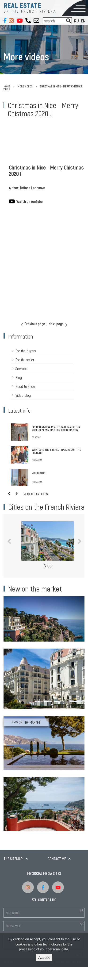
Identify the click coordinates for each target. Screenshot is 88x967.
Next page (56, 324)
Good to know (25, 386)
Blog (18, 377)
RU (76, 20)
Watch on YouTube (29, 201)
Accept (44, 958)
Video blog (23, 395)
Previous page (34, 324)
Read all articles (36, 494)
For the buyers (25, 351)
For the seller (24, 359)
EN (83, 20)
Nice (48, 565)
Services (21, 368)
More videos (25, 86)
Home (7, 86)
